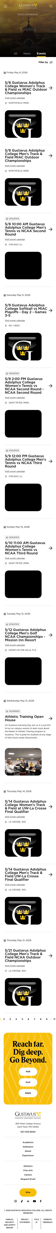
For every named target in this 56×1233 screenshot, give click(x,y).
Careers (28, 1175)
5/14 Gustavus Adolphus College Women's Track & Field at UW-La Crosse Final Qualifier (25, 807)
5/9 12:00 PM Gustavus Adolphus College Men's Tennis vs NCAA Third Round (25, 461)
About (28, 1151)
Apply (28, 1093)
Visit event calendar (15, 98)
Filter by (43, 62)
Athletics (28, 1166)
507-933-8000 (28, 1132)
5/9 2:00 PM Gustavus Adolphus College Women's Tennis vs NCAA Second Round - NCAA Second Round (24, 385)
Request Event (28, 1179)
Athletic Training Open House (24, 718)
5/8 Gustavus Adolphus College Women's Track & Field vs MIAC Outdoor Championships (26, 88)
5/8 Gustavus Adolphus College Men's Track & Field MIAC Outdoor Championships (25, 156)
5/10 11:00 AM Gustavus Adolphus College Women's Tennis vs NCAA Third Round (25, 548)
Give (28, 1192)
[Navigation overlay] (5, 6)
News (27, 53)
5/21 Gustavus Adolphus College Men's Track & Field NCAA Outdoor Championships (25, 956)
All (15, 53)
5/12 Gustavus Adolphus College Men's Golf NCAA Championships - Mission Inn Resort (25, 635)
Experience (28, 1156)
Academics (28, 1142)
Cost (28, 1082)
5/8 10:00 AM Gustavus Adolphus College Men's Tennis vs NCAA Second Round (25, 229)
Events (41, 53)
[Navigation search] (50, 6)
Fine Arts (28, 1170)
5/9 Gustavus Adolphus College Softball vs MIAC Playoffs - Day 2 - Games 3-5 (26, 310)
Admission (28, 1147)
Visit (28, 1072)
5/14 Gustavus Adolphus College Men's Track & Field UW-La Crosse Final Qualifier (25, 875)
